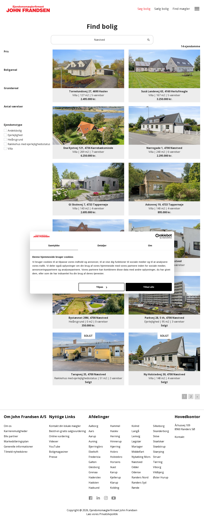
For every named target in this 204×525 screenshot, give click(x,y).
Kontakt (179, 437)
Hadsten (94, 482)
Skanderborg (161, 431)
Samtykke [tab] (54, 245)
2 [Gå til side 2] (191, 396)
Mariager (137, 446)
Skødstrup (159, 446)
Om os (8, 426)
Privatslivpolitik (108, 514)
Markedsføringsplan (16, 441)
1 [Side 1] (184, 396)
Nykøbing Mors (141, 457)
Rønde (135, 487)
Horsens (115, 462)
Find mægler (181, 9)
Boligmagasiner (58, 451)
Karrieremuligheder (16, 431)
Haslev (114, 431)
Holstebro (116, 457)
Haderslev (95, 477)
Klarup (114, 482)
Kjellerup (115, 477)
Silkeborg (159, 426)
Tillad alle (148, 287)
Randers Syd (139, 482)
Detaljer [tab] (102, 245)
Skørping (158, 451)
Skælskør (158, 441)
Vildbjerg (158, 472)
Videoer (53, 441)
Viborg (157, 467)
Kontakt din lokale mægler (65, 426)
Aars (91, 431)
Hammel (115, 426)
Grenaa (93, 472)
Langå (135, 431)
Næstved (137, 462)
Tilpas (101, 287)
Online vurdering (59, 436)
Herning (115, 436)
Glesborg (94, 467)
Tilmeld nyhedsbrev (15, 451)
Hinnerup (116, 441)
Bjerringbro (96, 446)
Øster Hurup (160, 477)
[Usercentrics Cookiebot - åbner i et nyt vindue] (158, 236)
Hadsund (94, 487)
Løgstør (136, 441)
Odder (135, 467)
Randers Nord (140, 477)
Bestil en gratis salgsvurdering (67, 431)
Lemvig (136, 436)
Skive (156, 436)
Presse (53, 457)
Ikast (113, 467)
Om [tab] (150, 245)
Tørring (157, 462)
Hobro (114, 451)
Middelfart (138, 451)
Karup (113, 472)
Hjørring (115, 446)
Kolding (114, 487)
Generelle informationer (18, 446)
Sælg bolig (161, 9)
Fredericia (94, 457)
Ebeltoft (93, 451)
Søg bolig (143, 9)
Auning (93, 441)
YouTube (54, 446)
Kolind (135, 426)
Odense (136, 472)
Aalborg (93, 426)
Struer (157, 457)
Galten (92, 462)
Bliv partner (11, 436)
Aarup (92, 436)
